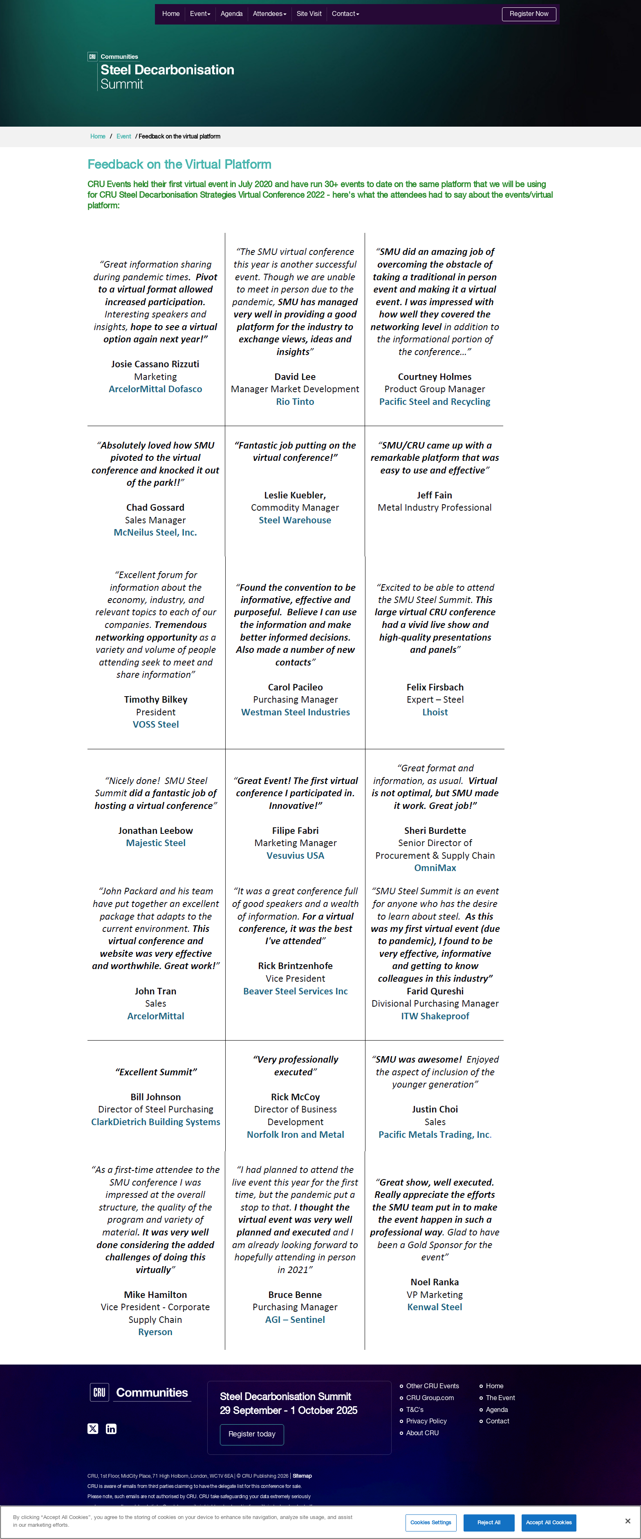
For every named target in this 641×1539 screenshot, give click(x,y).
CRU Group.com (430, 1398)
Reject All (488, 1523)
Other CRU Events (432, 1386)
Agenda (232, 14)
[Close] (628, 1522)
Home (171, 14)
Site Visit (309, 14)
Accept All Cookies (549, 1523)
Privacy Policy (426, 1421)
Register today (252, 1434)
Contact (345, 14)
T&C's (415, 1410)
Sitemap (302, 1476)
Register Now (529, 14)
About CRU (422, 1433)
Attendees (269, 14)
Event (200, 14)
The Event (500, 1398)
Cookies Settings (430, 1523)
